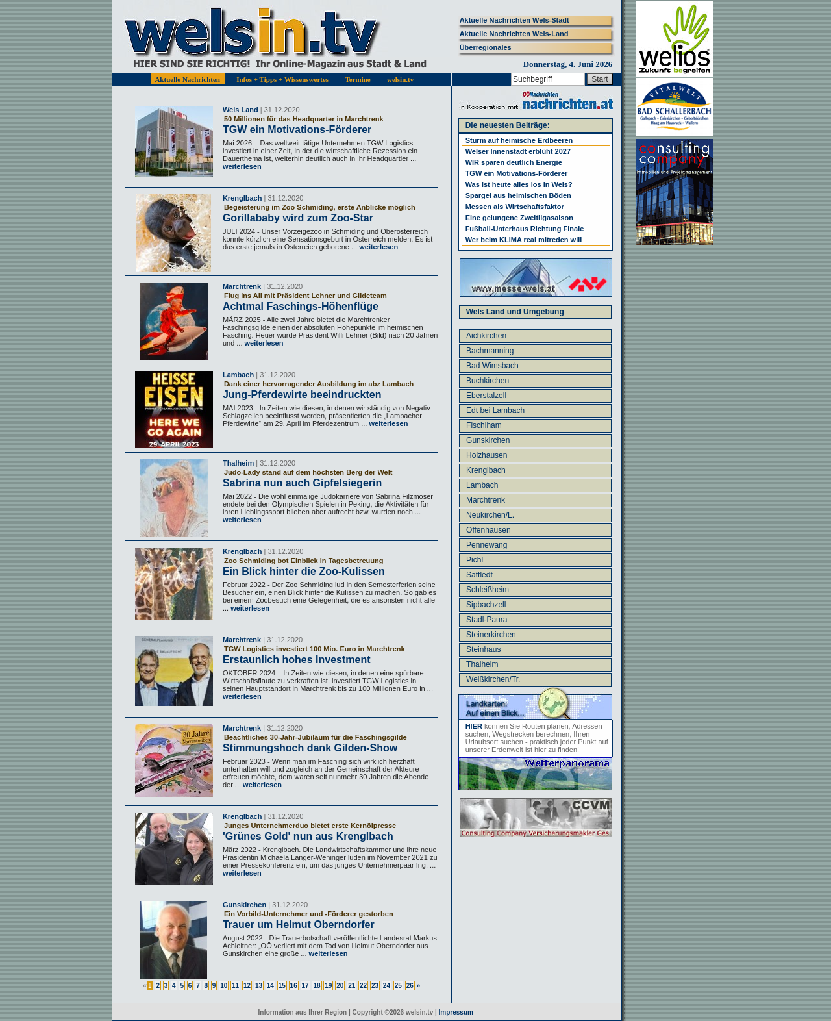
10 (223, 985)
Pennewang (486, 544)
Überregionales (486, 47)
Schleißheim (487, 589)
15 (282, 985)
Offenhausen (488, 530)
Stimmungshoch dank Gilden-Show (310, 747)
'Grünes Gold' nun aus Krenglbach (308, 836)
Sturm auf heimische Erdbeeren (519, 140)
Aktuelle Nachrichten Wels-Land (514, 34)
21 (351, 985)
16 (293, 985)
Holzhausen (486, 455)
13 (258, 985)
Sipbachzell (486, 604)
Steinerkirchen (491, 634)
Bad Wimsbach (492, 365)
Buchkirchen (487, 380)
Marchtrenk (242, 286)
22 (363, 985)
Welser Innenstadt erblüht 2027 (518, 151)
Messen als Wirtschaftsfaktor (514, 206)
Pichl (474, 559)
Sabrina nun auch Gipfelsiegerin (302, 482)
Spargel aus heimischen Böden (518, 195)
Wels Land (240, 110)
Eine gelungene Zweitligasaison (519, 217)
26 (410, 985)
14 (270, 985)
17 (305, 985)
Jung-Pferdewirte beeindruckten (302, 394)
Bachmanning (490, 350)
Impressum (456, 1012)
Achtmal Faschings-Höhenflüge (300, 306)
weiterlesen (242, 166)
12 (247, 985)
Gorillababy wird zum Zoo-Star (298, 217)
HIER (473, 726)
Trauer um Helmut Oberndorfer (299, 924)
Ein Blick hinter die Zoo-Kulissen (304, 571)
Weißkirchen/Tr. (493, 679)
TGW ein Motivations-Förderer (297, 129)
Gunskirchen (244, 905)
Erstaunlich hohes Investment (297, 659)
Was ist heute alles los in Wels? (519, 184)
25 (398, 985)
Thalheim (238, 463)
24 (386, 985)
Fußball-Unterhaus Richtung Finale (524, 229)
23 (374, 985)
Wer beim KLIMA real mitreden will (523, 240)
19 (328, 985)
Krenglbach (242, 198)
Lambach (238, 375)
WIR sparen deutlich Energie (513, 162)
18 (316, 985)
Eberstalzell (486, 395)
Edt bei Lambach (495, 410)
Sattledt (479, 574)
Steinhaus (483, 649)
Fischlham (484, 425)
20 (339, 985)
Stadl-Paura (486, 619)
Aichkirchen (486, 335)
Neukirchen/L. (490, 515)
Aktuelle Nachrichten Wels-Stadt (514, 20)
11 (235, 985)
